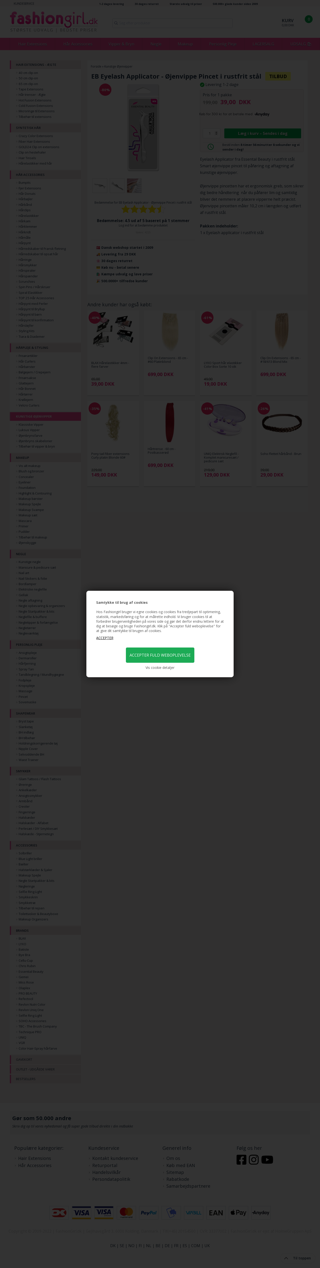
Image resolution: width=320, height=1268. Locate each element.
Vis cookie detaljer (160, 667)
